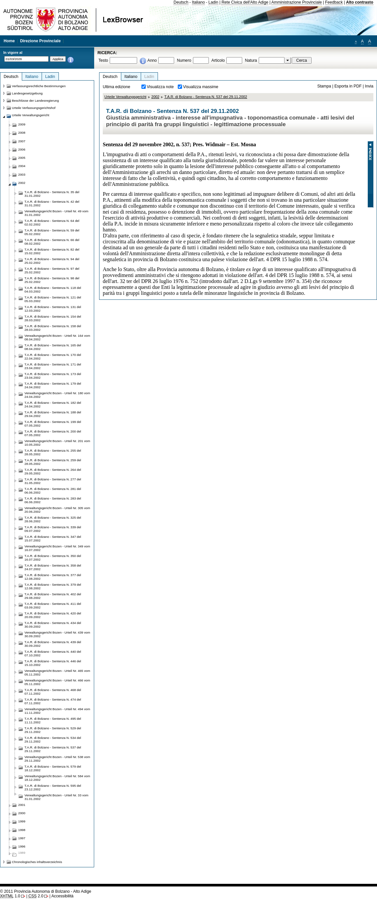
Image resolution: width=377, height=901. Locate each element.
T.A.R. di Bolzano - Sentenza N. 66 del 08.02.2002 (51, 241)
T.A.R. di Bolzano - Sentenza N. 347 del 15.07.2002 (52, 538)
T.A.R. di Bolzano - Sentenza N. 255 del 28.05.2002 (52, 452)
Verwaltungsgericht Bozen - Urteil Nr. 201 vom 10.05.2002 (57, 442)
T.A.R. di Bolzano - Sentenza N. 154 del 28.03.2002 (52, 318)
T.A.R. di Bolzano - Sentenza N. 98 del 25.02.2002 (51, 280)
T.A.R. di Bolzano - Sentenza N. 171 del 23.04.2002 (52, 366)
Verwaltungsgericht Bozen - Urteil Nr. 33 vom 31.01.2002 (56, 797)
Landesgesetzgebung (27, 93)
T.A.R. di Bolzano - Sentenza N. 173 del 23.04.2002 (52, 375)
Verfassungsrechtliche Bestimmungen (39, 86)
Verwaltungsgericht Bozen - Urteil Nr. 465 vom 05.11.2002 (57, 672)
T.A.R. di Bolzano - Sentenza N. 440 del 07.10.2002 (52, 653)
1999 (21, 821)
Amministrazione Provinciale (296, 2)
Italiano (198, 2)
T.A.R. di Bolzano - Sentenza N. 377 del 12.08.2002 (52, 576)
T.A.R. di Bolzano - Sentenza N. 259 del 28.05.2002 (52, 462)
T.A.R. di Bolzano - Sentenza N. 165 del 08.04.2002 (52, 347)
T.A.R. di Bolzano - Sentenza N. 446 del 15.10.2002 (52, 663)
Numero (184, 60)
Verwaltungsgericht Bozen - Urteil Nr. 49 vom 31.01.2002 (56, 213)
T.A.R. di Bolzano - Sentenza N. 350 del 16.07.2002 (52, 557)
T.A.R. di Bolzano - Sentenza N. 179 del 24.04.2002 (52, 385)
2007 (21, 141)
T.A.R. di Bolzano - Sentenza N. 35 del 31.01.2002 (51, 193)
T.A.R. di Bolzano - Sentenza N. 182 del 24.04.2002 (52, 404)
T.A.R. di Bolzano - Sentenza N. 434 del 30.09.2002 (52, 624)
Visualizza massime (200, 87)
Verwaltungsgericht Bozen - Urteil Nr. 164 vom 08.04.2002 (57, 337)
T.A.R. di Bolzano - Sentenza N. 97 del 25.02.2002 (51, 270)
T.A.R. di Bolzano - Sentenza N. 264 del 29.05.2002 (52, 471)
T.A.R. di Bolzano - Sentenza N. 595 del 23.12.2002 (52, 787)
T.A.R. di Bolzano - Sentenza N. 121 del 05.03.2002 (52, 299)
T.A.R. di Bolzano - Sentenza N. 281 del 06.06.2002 (52, 490)
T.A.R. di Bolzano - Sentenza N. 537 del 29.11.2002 (205, 97)
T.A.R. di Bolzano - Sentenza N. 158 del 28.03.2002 (52, 327)
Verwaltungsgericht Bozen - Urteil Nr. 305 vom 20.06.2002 (57, 509)
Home (9, 41)
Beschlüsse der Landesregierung (35, 100)
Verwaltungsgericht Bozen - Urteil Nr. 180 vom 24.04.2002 (57, 395)
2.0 (35, 896)
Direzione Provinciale (40, 41)
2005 (21, 157)
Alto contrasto (359, 2)
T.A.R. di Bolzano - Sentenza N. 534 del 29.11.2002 (52, 739)
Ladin (213, 2)
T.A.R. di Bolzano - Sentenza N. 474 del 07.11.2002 (52, 701)
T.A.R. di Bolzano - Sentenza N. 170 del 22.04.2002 (52, 356)
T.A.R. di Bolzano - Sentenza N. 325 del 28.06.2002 (52, 519)
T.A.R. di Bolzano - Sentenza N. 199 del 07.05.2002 (52, 423)
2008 (21, 132)
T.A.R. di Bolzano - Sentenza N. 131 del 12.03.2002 (52, 308)
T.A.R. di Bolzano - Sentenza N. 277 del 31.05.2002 (52, 481)
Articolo (218, 60)
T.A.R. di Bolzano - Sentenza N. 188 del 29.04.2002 (52, 414)
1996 (21, 846)
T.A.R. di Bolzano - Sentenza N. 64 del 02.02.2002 (51, 222)
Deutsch (180, 2)
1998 (21, 830)
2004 (21, 166)
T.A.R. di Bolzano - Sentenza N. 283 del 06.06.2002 (52, 500)
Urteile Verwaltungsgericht (125, 97)
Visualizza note (160, 87)
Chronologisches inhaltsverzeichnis (37, 862)
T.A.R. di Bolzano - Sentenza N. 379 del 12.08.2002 (52, 586)
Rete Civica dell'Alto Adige (244, 2)
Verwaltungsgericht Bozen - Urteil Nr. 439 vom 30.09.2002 (57, 634)
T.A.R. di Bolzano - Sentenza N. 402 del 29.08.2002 (52, 596)
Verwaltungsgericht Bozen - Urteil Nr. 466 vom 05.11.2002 (57, 682)
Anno (152, 60)
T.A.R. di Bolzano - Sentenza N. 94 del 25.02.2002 (51, 260)
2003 (21, 174)
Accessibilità (62, 896)
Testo (103, 60)
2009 (21, 124)
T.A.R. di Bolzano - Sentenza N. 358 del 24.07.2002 (52, 567)
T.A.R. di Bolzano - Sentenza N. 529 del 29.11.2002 (52, 730)
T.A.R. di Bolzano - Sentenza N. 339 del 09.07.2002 (52, 529)
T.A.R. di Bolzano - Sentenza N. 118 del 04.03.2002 (52, 289)
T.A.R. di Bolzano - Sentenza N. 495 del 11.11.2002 (52, 720)
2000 (21, 813)
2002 (155, 97)
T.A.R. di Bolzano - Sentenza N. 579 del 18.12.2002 (52, 768)
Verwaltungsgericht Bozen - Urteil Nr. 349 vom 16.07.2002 (57, 548)
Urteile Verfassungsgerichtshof (34, 108)
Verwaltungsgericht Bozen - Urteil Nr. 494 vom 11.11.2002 (57, 710)
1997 (21, 838)
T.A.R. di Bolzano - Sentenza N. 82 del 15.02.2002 (51, 251)
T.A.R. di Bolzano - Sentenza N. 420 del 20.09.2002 (52, 615)
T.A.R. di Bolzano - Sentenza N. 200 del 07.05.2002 (52, 433)
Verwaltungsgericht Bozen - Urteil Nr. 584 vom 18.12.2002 (57, 777)
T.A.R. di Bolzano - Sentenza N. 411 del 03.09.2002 (52, 605)
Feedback (334, 2)
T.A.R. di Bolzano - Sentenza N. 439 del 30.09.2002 (52, 643)
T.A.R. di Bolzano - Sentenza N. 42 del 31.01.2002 (51, 203)
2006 (21, 149)
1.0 (10, 896)
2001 (21, 805)
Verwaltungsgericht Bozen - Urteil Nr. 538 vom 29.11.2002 (57, 758)
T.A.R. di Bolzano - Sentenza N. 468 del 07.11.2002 (52, 691)
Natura (251, 60)
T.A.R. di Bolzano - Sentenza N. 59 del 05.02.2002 (51, 232)
